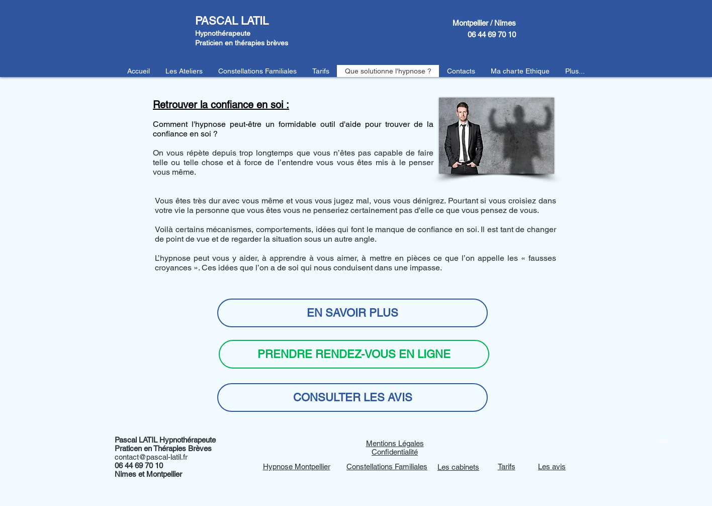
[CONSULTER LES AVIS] (352, 397)
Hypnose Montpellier (296, 466)
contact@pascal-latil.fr (151, 457)
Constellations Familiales (386, 466)
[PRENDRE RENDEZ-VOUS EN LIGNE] (354, 354)
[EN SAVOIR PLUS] (352, 313)
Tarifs (506, 466)
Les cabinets (458, 467)
